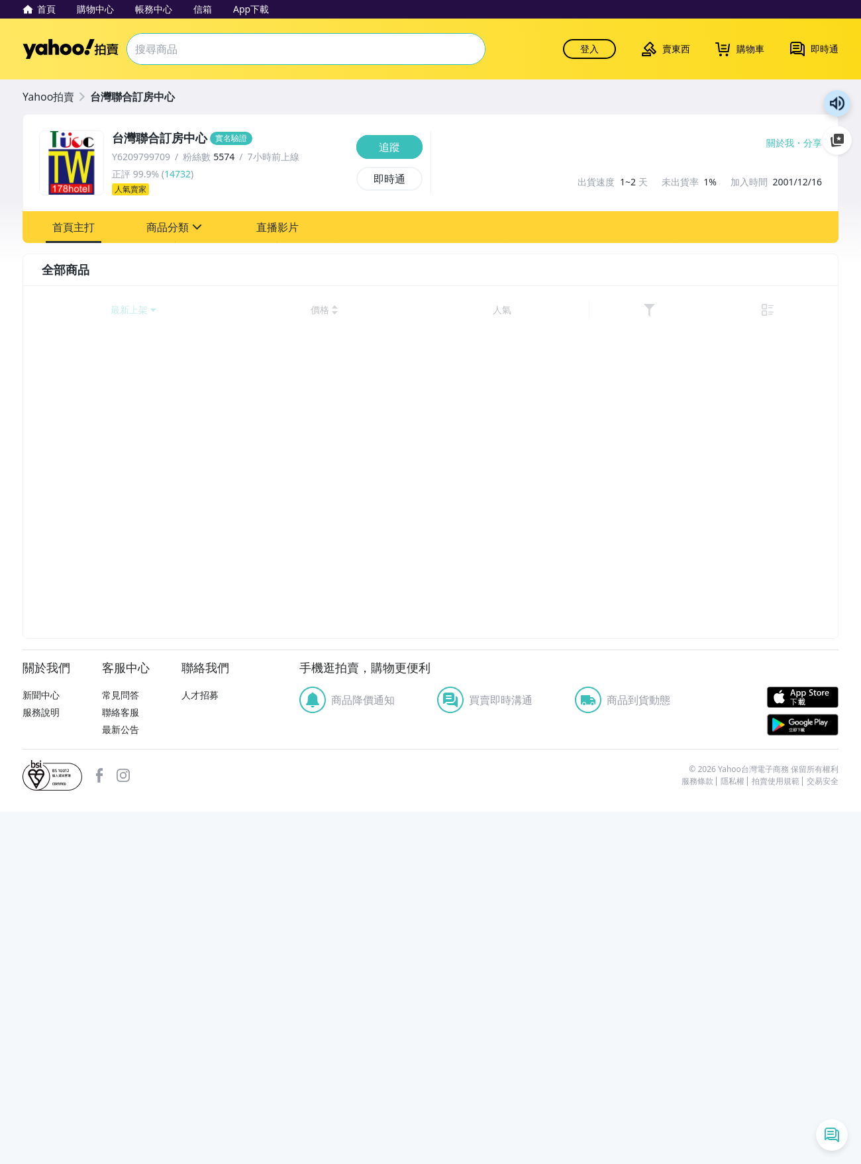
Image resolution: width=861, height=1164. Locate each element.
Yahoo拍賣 (71, 49)
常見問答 (120, 1048)
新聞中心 (41, 1048)
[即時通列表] (832, 1135)
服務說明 (41, 1064)
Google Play (802, 1078)
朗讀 (837, 103)
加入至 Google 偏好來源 (837, 140)
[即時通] (389, 179)
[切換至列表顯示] (813, 310)
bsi (52, 1127)
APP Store (802, 1050)
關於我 (780, 143)
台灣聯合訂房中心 (132, 96)
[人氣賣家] (230, 189)
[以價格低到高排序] (646, 310)
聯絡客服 (120, 1064)
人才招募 (200, 1048)
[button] (74, 227)
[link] (787, 310)
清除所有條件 (124, 961)
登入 (589, 48)
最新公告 (120, 1081)
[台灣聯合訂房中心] (230, 138)
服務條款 (697, 1133)
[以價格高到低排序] (708, 310)
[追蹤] (389, 147)
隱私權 (732, 1133)
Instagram (123, 1128)
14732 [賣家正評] (177, 174)
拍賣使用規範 (775, 1133)
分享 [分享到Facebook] (812, 143)
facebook (99, 1128)
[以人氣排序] (756, 310)
